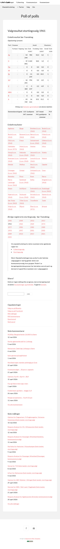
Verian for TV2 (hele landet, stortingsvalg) (22, 466)
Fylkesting (20, 2)
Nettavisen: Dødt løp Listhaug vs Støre (21, 348)
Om (33, 7)
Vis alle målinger (13, 504)
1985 (32, 227)
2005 (43, 230)
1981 (21, 227)
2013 (21, 234)
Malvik (44, 158)
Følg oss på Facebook (15, 311)
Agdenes (11, 128)
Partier (21, 7)
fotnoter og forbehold (31, 107)
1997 (21, 230)
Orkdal (22, 170)
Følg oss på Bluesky (14, 308)
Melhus (22, 164)
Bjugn (22, 128)
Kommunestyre (31, 2)
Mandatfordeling (8, 7)
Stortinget (10, 2)
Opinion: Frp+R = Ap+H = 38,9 (18, 376)
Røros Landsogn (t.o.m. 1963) (12, 182)
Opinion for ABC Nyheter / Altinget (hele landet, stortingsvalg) (30, 480)
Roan (32, 176)
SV (9, 70)
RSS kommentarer (14, 316)
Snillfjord (23, 188)
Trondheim (34, 200)
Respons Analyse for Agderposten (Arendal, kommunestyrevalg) (30, 497)
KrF (9, 80)
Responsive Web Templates (32, 538)
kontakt (43, 285)
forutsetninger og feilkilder (23, 285)
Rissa (21, 176)
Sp (9, 74)
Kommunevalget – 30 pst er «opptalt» (21, 369)
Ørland (44, 206)
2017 (32, 234)
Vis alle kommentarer (15, 405)
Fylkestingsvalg (18, 249)
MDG (9, 92)
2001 (32, 230)
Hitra (44, 146)
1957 (43, 221)
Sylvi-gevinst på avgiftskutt (17, 355)
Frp (9, 67)
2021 (43, 234)
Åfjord (22, 206)
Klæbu (44, 152)
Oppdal (44, 164)
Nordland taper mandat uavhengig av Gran (22, 362)
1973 (43, 224)
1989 (43, 227)
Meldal (10, 164)
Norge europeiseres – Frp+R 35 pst (20, 398)
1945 (10, 221)
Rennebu (11, 176)
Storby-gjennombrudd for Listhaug (20, 341)
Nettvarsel (11, 322)
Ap (9, 55)
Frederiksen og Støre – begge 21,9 (20, 391)
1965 (21, 224)
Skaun (10, 188)
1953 (32, 221)
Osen (44, 170)
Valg (28, 7)
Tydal (44, 200)
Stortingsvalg (18, 252)
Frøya (22, 140)
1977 (10, 227)
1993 (10, 230)
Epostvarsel (12, 319)
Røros (44, 176)
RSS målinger (12, 314)
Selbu (32, 180)
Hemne (32, 146)
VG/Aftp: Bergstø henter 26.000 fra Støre (22, 334)
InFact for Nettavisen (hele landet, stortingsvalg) (25, 473)
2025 (10, 237)
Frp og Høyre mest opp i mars (18, 384)
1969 (32, 224)
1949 (21, 221)
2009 (10, 234)
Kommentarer (45, 2)
